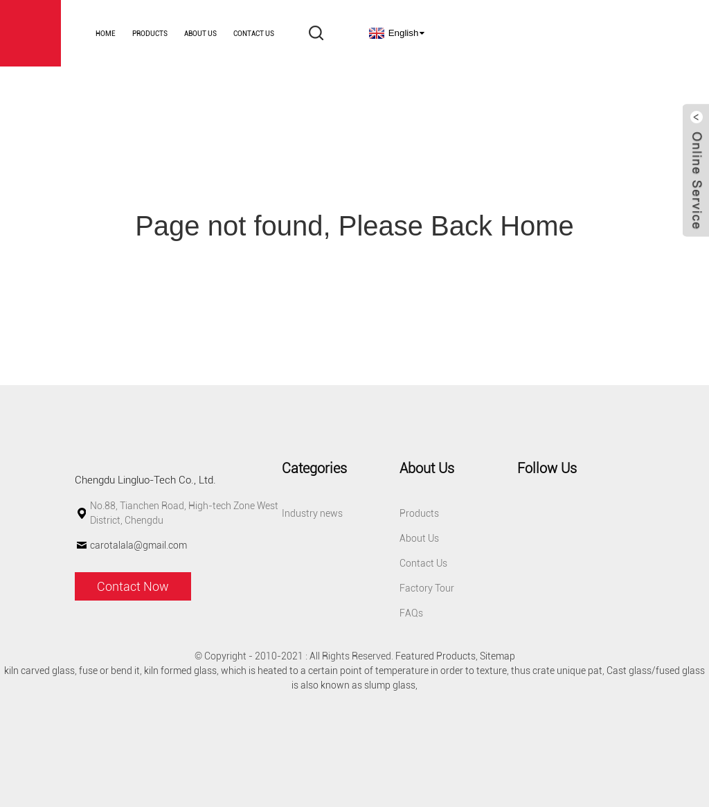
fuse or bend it (109, 670)
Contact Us (253, 33)
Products (150, 33)
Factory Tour (427, 588)
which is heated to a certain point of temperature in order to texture (364, 670)
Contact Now (133, 586)
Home (106, 33)
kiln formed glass (180, 670)
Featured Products (435, 656)
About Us (200, 33)
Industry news (312, 513)
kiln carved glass (39, 670)
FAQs (411, 613)
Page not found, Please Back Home (354, 226)
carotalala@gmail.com (138, 545)
